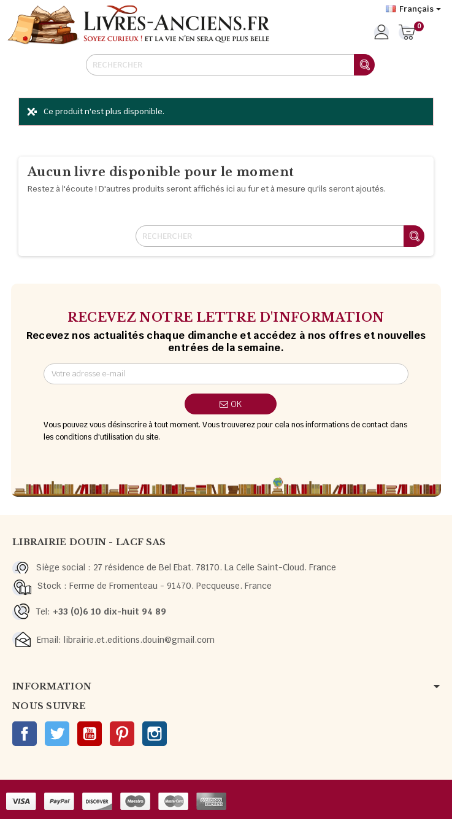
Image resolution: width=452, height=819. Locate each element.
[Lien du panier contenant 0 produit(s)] (407, 33)
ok (231, 404)
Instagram (154, 733)
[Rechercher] (230, 65)
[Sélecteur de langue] (413, 9)
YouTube (89, 733)
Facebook (24, 733)
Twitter (57, 733)
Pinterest (122, 733)
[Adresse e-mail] (226, 373)
